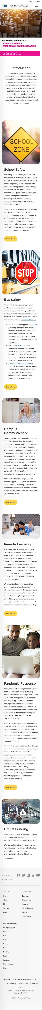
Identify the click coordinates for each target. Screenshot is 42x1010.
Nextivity (6, 952)
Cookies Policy (23, 983)
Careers (6, 908)
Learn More (10, 239)
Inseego (6, 944)
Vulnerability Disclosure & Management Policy (20, 979)
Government (26, 900)
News (5, 912)
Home (5, 896)
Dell (4, 936)
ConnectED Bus (27, 320)
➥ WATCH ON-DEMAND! (18, 35)
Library (24, 912)
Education (25, 896)
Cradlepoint (7, 932)
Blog (4, 904)
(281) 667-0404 (34, 1)
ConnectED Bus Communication (20, 363)
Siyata (5, 968)
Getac (5, 940)
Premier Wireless (9, 928)
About (5, 900)
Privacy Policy (10, 983)
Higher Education (28, 908)
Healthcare (25, 904)
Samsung (6, 960)
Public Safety (26, 916)
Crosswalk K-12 (17, 345)
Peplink (5, 956)
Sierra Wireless (8, 964)
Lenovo (5, 948)
